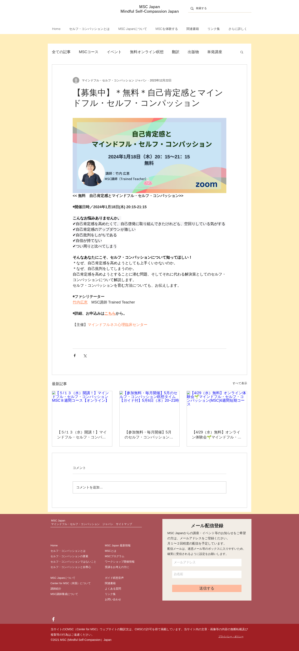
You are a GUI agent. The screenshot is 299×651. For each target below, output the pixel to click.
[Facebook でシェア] (75, 355)
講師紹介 (55, 588)
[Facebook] (53, 619)
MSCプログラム (114, 556)
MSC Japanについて (62, 577)
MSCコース (88, 52)
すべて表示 (240, 383)
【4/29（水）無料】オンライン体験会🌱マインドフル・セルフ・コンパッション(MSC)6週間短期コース (216, 435)
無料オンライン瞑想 (147, 52)
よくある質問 (113, 588)
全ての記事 (61, 52)
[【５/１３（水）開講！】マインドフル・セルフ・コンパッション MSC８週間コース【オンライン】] (82, 408)
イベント (114, 52)
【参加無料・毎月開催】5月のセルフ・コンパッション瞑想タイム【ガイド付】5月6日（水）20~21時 (149, 435)
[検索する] (219, 8)
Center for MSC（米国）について (70, 583)
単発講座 (214, 52)
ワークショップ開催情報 (120, 561)
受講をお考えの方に (117, 567)
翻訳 (175, 52)
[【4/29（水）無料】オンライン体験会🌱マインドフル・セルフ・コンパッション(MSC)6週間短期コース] (217, 408)
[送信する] (206, 588)
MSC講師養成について (64, 594)
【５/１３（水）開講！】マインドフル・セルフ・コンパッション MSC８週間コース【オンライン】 (82, 435)
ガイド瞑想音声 (114, 577)
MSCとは (110, 550)
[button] (166, 28)
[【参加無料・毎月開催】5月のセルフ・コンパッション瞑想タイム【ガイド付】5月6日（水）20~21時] (150, 408)
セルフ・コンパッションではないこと (73, 561)
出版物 (193, 52)
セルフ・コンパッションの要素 (69, 556)
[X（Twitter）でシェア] (85, 355)
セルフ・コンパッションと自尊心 (70, 567)
